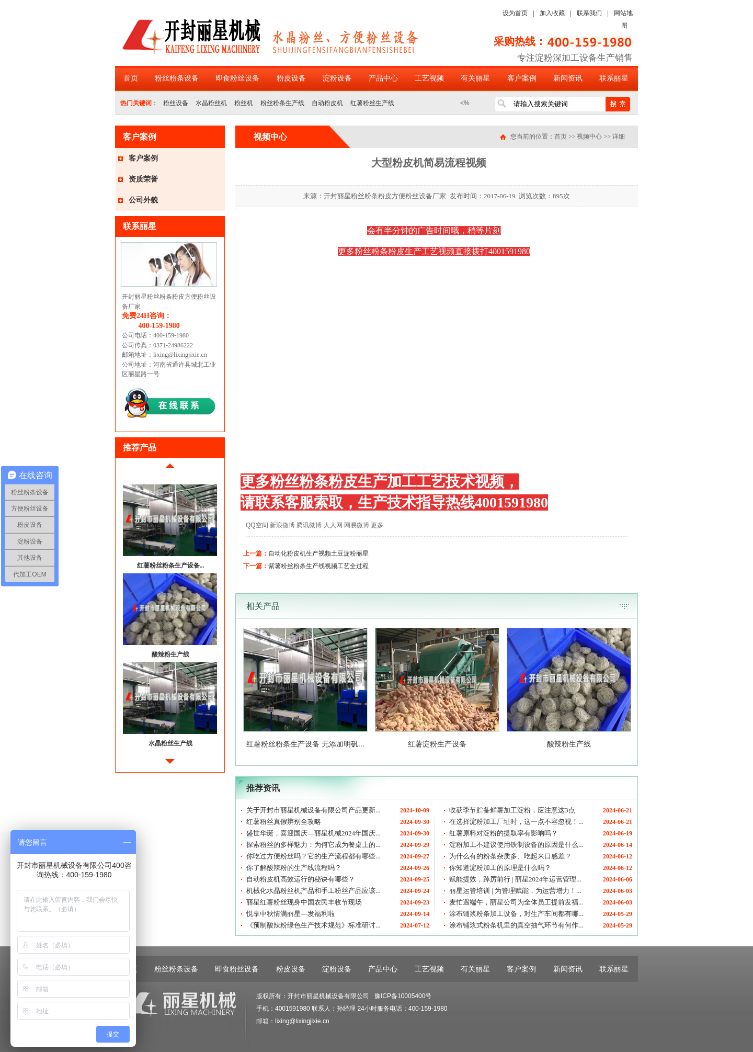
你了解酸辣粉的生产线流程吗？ (293, 868)
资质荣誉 (143, 179)
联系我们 (589, 13)
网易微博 (356, 525)
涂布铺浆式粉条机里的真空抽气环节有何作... (516, 925)
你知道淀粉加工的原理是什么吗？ (500, 868)
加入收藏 (552, 13)
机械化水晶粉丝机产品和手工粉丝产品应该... (313, 891)
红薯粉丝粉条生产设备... (170, 565)
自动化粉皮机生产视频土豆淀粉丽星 (318, 553)
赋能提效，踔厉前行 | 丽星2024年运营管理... (515, 879)
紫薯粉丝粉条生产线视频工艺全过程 (318, 566)
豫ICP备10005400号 (402, 996)
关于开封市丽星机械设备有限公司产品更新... (313, 810)
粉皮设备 (291, 78)
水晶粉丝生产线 (170, 743)
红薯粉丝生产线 (372, 103)
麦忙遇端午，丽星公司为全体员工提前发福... (516, 902)
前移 (170, 470)
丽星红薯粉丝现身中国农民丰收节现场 (304, 902)
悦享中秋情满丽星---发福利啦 (290, 914)
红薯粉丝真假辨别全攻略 (283, 821)
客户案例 (522, 78)
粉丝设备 (175, 103)
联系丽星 (614, 78)
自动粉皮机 (327, 103)
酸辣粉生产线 (170, 654)
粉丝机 (243, 103)
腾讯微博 (309, 525)
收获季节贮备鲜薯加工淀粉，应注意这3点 (512, 810)
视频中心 (589, 136)
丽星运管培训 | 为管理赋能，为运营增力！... (515, 891)
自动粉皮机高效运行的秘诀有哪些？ (300, 879)
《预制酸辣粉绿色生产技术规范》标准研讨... (313, 925)
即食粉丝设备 (237, 78)
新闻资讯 (568, 78)
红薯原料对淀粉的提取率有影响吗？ (503, 833)
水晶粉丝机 (211, 103)
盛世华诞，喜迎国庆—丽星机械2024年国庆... (313, 833)
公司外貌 (143, 200)
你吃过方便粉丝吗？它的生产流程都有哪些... (313, 856)
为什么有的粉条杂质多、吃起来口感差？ (510, 856)
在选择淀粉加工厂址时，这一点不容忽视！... (516, 821)
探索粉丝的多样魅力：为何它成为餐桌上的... (313, 845)
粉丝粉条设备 (177, 78)
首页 (130, 78)
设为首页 (515, 13)
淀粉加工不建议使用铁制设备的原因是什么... (516, 845)
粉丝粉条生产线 (282, 103)
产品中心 (383, 78)
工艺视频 (429, 78)
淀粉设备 (337, 78)
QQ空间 (257, 525)
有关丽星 (475, 78)
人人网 (333, 525)
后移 (170, 765)
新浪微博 (282, 525)
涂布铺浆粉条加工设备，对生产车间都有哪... (516, 914)
